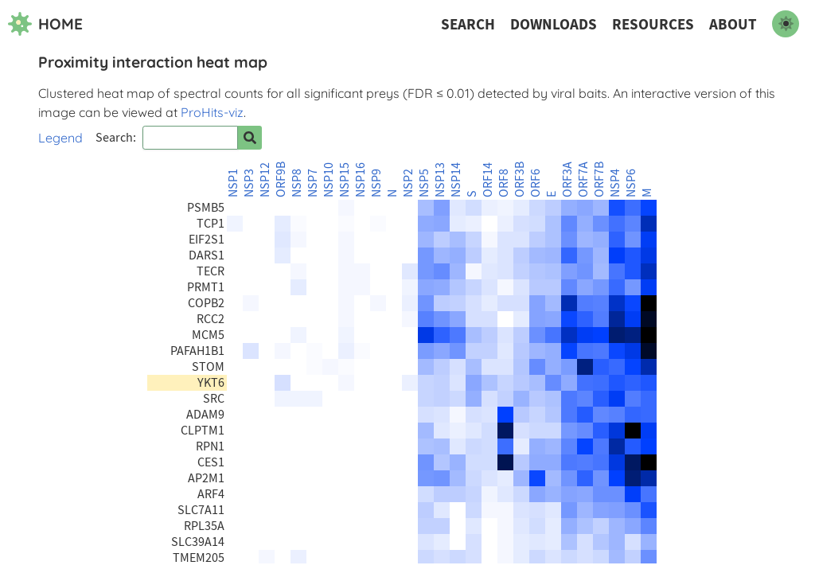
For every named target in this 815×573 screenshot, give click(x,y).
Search (468, 24)
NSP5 (424, 183)
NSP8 (297, 183)
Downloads (553, 24)
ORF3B (520, 179)
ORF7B (599, 179)
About (733, 24)
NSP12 (265, 179)
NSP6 (631, 183)
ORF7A (583, 179)
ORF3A (567, 179)
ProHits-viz (212, 112)
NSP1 (233, 183)
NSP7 (313, 183)
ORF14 (488, 179)
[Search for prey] (250, 138)
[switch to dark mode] (785, 23)
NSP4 (615, 183)
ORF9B (281, 179)
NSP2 (408, 183)
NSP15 (345, 179)
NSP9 (376, 183)
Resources (653, 24)
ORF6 (536, 183)
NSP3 (249, 183)
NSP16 (361, 179)
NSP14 (456, 179)
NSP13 (440, 179)
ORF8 (504, 183)
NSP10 (329, 179)
